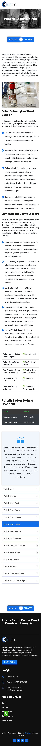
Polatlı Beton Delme (12, 524)
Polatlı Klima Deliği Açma (14, 574)
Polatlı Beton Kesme (12, 531)
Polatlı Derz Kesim (11, 560)
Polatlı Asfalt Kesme (12, 538)
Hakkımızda (9, 662)
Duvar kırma (7, 720)
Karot (4, 703)
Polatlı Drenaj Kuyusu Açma (15, 581)
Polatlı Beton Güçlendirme (14, 545)
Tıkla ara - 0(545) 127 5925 (17, 682)
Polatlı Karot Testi (11, 503)
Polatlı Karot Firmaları (13, 517)
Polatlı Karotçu (10, 496)
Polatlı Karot (9, 489)
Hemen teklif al (12, 677)
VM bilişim (27, 733)
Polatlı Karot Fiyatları (12, 510)
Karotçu (5, 707)
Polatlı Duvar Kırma (12, 552)
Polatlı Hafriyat (10, 567)
